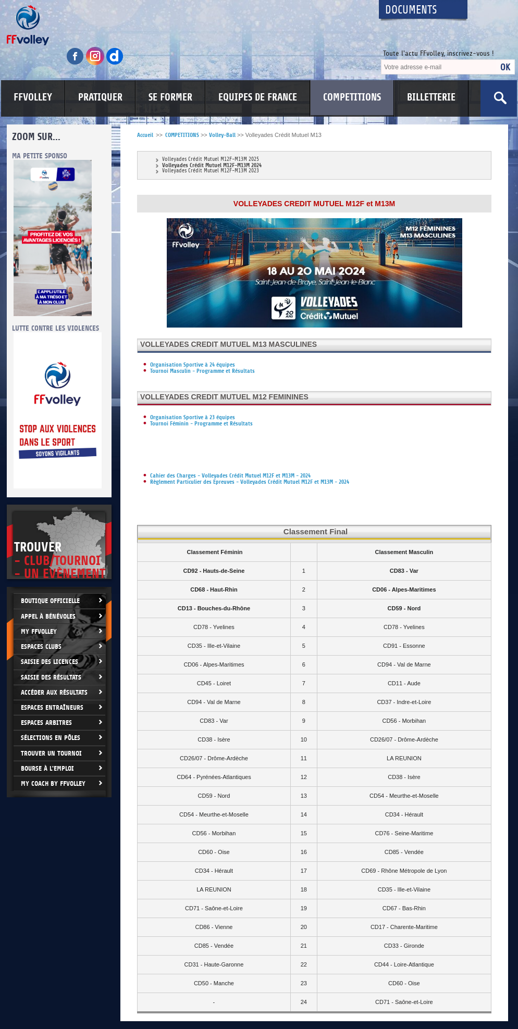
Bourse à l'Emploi (47, 768)
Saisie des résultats (51, 677)
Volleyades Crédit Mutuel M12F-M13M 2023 (210, 171)
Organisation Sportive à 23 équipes (192, 417)
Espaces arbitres (46, 722)
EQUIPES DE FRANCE (257, 97)
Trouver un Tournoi (51, 753)
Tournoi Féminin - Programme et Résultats (201, 423)
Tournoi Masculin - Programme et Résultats (202, 371)
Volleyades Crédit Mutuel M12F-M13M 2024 (212, 165)
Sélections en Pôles (50, 738)
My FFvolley (39, 631)
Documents (411, 10)
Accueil (145, 135)
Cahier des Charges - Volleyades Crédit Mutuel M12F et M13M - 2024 (230, 475)
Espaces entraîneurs (52, 707)
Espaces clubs (41, 646)
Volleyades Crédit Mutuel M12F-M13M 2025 (210, 159)
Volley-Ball (222, 135)
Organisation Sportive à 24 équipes (192, 364)
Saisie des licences (49, 662)
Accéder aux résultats (54, 692)
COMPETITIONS (352, 97)
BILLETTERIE (431, 97)
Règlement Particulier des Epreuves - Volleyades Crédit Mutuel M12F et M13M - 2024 (249, 482)
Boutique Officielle (50, 601)
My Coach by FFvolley (53, 783)
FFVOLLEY (33, 97)
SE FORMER (170, 97)
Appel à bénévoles (48, 616)
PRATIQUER (100, 97)
